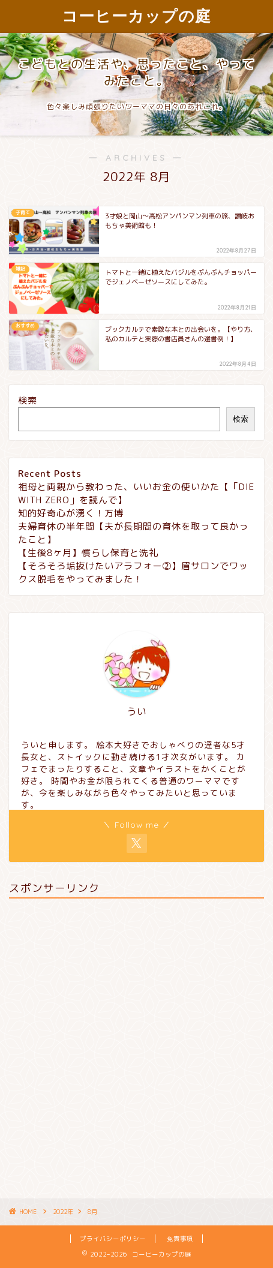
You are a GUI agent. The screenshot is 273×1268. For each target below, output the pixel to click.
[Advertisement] (136, 1044)
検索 (27, 400)
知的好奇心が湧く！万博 (71, 513)
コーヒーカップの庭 (136, 15)
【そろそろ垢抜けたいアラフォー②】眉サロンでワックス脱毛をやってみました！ (133, 572)
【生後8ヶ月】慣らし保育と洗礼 (88, 552)
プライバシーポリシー (113, 1238)
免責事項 (180, 1238)
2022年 (63, 1211)
